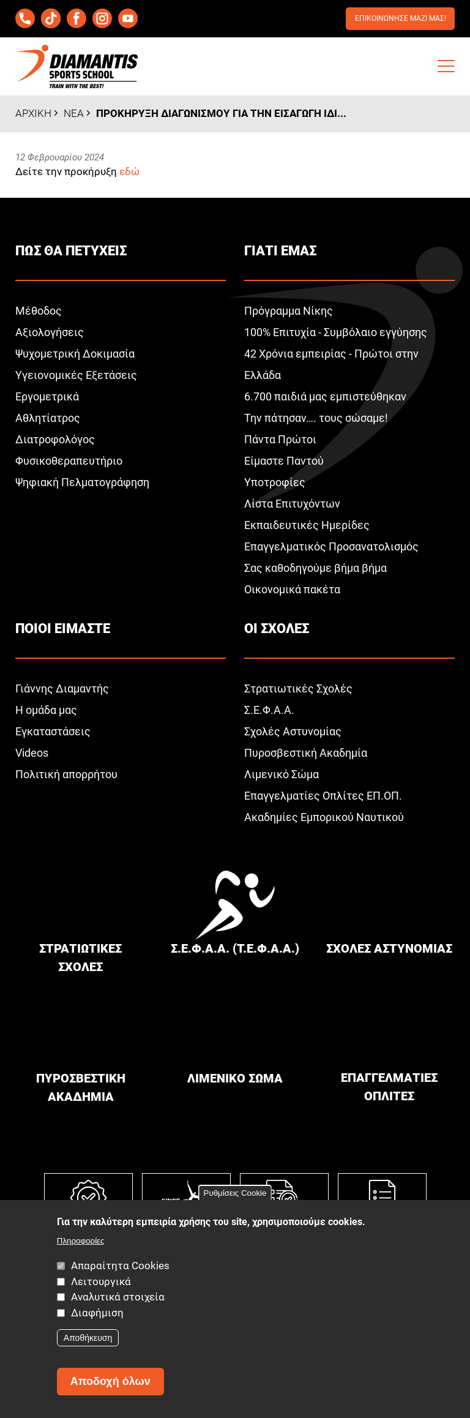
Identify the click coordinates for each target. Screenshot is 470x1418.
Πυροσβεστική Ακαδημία (305, 754)
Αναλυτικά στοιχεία (118, 1297)
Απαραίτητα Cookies (120, 1265)
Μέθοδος (38, 312)
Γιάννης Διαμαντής (62, 689)
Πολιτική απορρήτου (66, 775)
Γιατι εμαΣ (280, 252)
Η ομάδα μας (46, 711)
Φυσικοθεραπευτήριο (68, 462)
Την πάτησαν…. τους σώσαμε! (316, 419)
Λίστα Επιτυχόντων (292, 504)
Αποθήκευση (88, 1338)
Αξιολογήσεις (49, 333)
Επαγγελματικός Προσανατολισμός (331, 547)
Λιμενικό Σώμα (281, 775)
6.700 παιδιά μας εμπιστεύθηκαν (325, 397)
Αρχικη (33, 114)
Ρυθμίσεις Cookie (235, 1193)
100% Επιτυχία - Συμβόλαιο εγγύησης (335, 333)
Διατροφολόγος (55, 440)
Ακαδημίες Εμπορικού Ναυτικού (324, 818)
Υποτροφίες (274, 483)
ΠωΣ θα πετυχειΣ (71, 252)
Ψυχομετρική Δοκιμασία (75, 354)
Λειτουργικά (101, 1281)
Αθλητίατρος (47, 419)
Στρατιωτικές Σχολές (298, 689)
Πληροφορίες (81, 1240)
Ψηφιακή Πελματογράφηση (82, 483)
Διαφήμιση (97, 1313)
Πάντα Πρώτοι (280, 440)
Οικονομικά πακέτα (292, 590)
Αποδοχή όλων (110, 1381)
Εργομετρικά (47, 397)
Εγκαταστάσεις (53, 732)
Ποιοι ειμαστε (62, 629)
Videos (31, 754)
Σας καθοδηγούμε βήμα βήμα (315, 569)
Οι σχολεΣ (276, 629)
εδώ (130, 173)
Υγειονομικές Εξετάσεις (76, 376)
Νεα (74, 114)
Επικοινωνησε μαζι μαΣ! (400, 19)
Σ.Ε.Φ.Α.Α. (269, 711)
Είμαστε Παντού (284, 462)
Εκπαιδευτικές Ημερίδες (307, 526)
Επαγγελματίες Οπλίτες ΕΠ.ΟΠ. (323, 796)
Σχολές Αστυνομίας (292, 732)
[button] (446, 67)
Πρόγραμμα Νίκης (288, 312)
